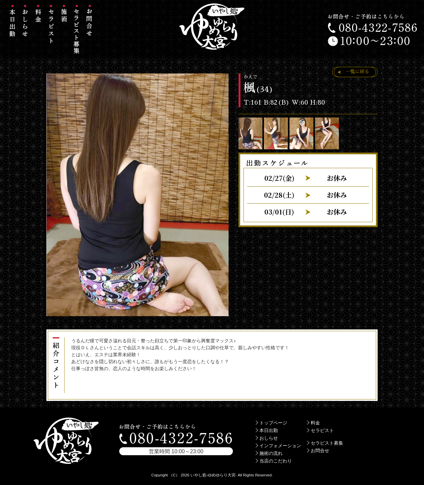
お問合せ (89, 31)
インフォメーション (280, 445)
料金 (38, 31)
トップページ (273, 422)
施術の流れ (271, 453)
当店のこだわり (275, 460)
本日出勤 (12, 31)
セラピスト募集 (76, 31)
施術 (64, 31)
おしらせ (25, 31)
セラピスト (51, 31)
